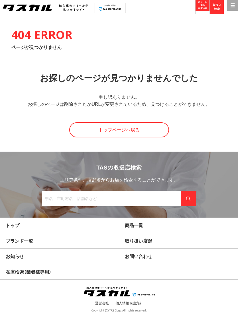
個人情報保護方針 (129, 303)
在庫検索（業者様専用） (28, 272)
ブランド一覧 (19, 241)
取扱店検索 (217, 7)
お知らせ (15, 256)
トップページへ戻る (119, 129)
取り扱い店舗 (138, 241)
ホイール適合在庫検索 (202, 7)
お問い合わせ (138, 256)
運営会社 (102, 303)
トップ (12, 225)
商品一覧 (134, 225)
